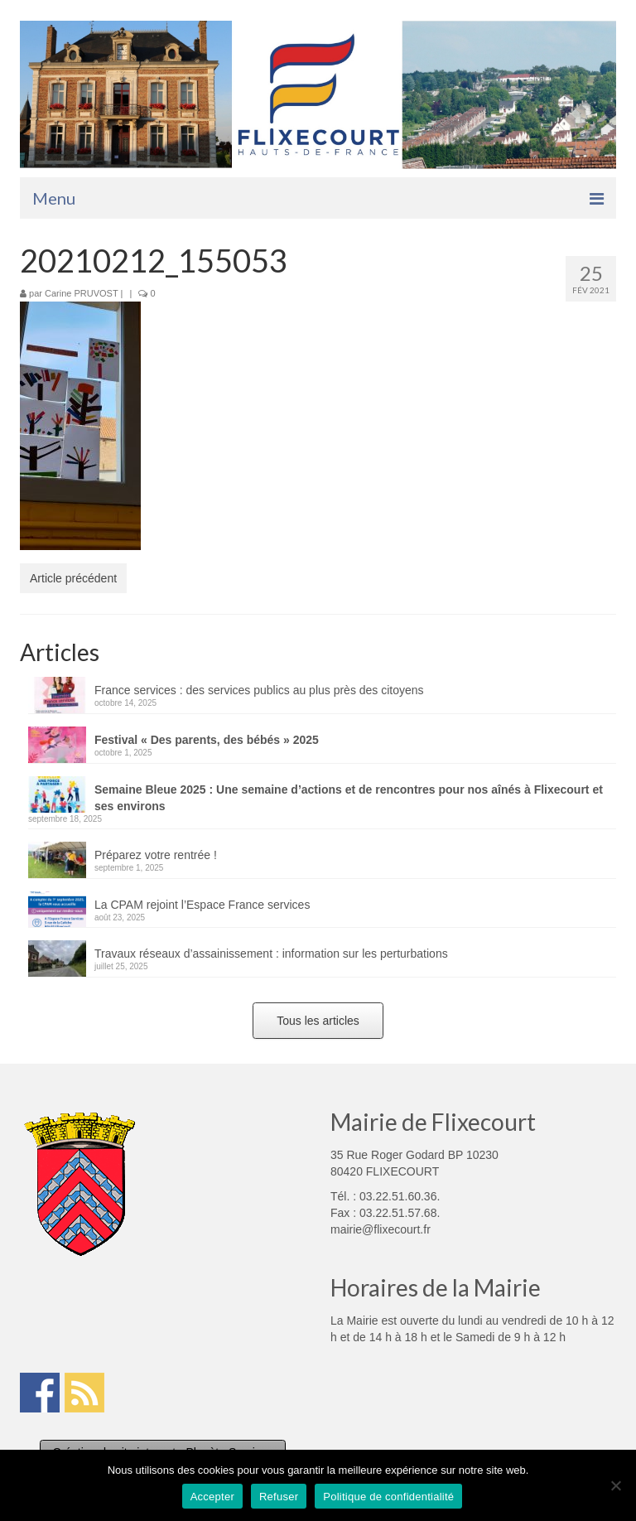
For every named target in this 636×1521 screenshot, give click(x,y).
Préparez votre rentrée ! (155, 855)
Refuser (278, 1496)
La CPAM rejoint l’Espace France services (202, 904)
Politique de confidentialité (388, 1496)
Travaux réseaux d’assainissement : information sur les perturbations (271, 953)
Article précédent (73, 578)
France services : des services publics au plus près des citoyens (259, 690)
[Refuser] (615, 1485)
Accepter (212, 1496)
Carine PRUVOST (81, 293)
